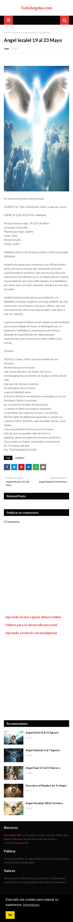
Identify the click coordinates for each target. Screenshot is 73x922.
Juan (6, 48)
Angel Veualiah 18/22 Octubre (44, 803)
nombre (16, 32)
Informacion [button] (31, 905)
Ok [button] (10, 915)
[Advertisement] (36, 677)
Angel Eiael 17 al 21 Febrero (43, 767)
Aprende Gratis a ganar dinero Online (33, 617)
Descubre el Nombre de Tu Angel (46, 785)
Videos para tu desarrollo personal (31, 625)
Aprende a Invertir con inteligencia (31, 633)
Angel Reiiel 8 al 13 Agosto (42, 732)
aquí (31, 862)
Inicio (7, 32)
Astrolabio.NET (13, 835)
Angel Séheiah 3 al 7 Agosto (43, 750)
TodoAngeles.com (36, 7)
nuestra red (21, 842)
